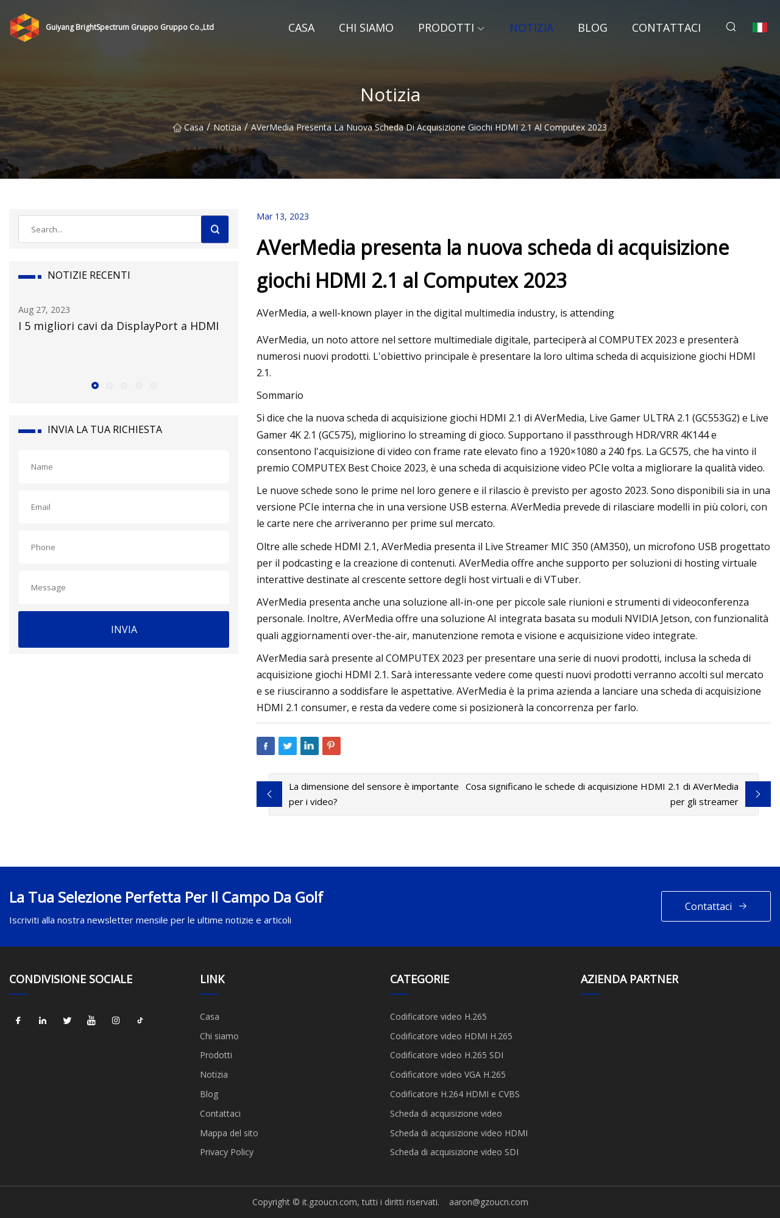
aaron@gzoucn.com (488, 1202)
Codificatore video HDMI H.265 (451, 1036)
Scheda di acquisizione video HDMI (459, 1133)
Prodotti (446, 27)
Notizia (531, 27)
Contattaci (666, 27)
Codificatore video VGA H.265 (448, 1074)
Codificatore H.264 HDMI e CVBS (455, 1094)
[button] (94, 385)
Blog (593, 27)
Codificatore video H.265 (438, 1016)
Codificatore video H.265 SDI (446, 1055)
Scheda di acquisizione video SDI (454, 1152)
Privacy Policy (227, 1152)
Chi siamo (366, 27)
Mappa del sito (229, 1133)
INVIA (124, 629)
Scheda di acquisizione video (446, 1113)
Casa (301, 27)
